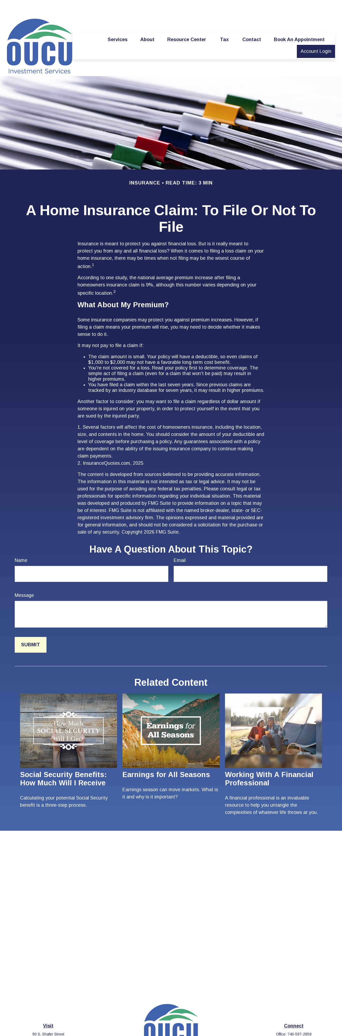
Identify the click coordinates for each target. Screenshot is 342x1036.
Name (21, 544)
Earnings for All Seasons (166, 759)
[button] (117, 23)
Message (24, 579)
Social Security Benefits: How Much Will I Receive (63, 763)
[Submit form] (30, 629)
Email (180, 544)
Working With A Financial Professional (269, 763)
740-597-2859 (299, 1018)
